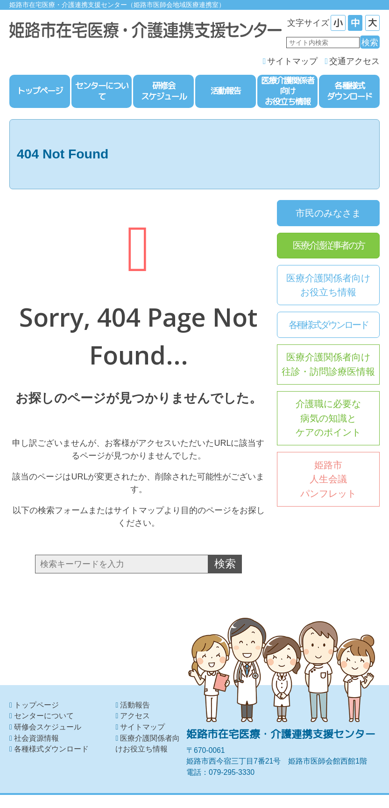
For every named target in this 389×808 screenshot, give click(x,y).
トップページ (36, 705)
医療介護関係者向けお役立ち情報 (328, 285)
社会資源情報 (36, 738)
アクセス (135, 716)
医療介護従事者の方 (328, 246)
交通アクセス (354, 62)
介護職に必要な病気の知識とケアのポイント (328, 419)
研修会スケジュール (47, 727)
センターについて (44, 716)
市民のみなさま (328, 213)
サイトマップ (292, 62)
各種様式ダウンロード (328, 326)
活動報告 (135, 705)
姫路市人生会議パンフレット (328, 480)
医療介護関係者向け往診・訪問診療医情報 (328, 365)
